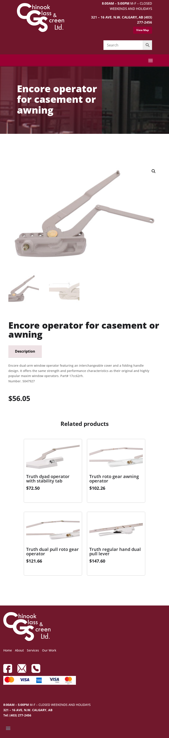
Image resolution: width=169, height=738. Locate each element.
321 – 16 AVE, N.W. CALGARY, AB (27, 710)
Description (25, 351)
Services (33, 650)
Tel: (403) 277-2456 (17, 715)
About (19, 650)
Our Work (49, 650)
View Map (142, 30)
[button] (154, 171)
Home (7, 650)
